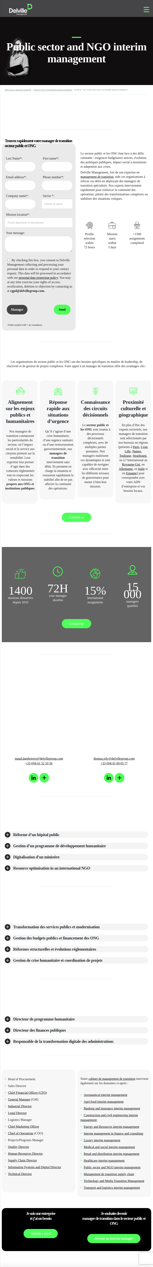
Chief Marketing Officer (23, 1126)
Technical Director (20, 1174)
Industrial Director (20, 1106)
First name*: (51, 158)
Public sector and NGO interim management (112, 1167)
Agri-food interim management (104, 1101)
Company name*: (17, 196)
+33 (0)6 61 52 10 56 (38, 763)
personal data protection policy (38, 277)
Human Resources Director (25, 1153)
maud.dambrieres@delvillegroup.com (39, 758)
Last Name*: (14, 158)
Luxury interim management (102, 1140)
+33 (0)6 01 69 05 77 (114, 763)
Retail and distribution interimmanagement (111, 1153)
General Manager (19, 1099)
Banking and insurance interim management (112, 1108)
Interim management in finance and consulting (113, 1133)
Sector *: (48, 196)
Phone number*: (53, 177)
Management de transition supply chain (109, 1174)
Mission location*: (18, 214)
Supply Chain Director (22, 1160)
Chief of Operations (20, 1133)
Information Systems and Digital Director (34, 1167)
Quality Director (18, 1147)
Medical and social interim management (109, 1147)
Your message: (15, 233)
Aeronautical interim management (105, 1095)
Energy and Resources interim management (111, 1126)
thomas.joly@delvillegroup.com (114, 758)
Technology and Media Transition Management (114, 1181)
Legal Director (17, 1113)
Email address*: (16, 177)
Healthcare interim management (104, 1160)
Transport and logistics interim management (112, 1187)
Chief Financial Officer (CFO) (27, 1092)
